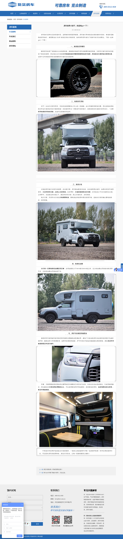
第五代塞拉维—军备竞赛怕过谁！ (53, 469)
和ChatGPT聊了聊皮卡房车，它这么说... (55, 472)
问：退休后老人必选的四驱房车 (93, 516)
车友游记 (12, 36)
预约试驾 (11, 490)
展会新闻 (12, 41)
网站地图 (40, 536)
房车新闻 (19, 19)
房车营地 (12, 46)
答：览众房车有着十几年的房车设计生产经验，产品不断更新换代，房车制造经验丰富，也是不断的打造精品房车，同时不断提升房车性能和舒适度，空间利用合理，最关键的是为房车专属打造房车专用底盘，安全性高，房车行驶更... (94, 502)
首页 (14, 19)
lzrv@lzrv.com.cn (60, 499)
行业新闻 (25, 19)
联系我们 (55, 490)
